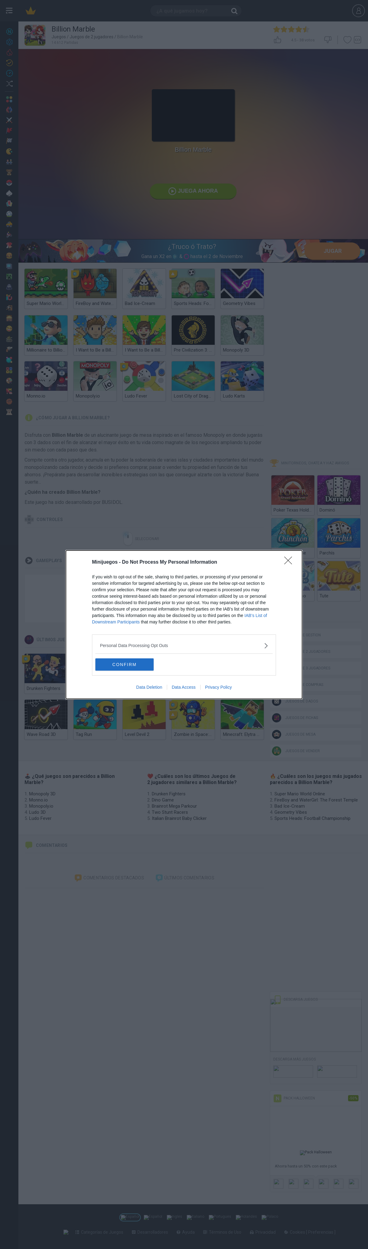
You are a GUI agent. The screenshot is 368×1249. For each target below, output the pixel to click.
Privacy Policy (218, 687)
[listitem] (184, 645)
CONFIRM (124, 664)
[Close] (290, 562)
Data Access (184, 687)
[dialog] (184, 624)
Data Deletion (149, 687)
